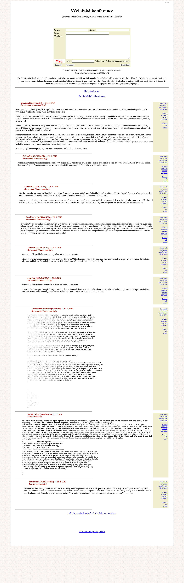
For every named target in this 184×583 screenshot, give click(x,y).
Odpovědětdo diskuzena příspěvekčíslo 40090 (163, 195)
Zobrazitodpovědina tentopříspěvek (164, 121)
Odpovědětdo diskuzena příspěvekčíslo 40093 (163, 256)
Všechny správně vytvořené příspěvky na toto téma (92, 547)
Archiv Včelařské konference (92, 101)
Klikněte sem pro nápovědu (92, 566)
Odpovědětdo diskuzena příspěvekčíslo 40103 (163, 519)
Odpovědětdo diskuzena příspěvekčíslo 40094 (163, 286)
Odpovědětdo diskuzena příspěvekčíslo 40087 (163, 111)
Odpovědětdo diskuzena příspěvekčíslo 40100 (163, 441)
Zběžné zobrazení (92, 96)
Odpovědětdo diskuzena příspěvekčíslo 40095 (163, 316)
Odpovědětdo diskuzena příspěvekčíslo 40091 (163, 225)
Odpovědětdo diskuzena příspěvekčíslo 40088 (163, 164)
